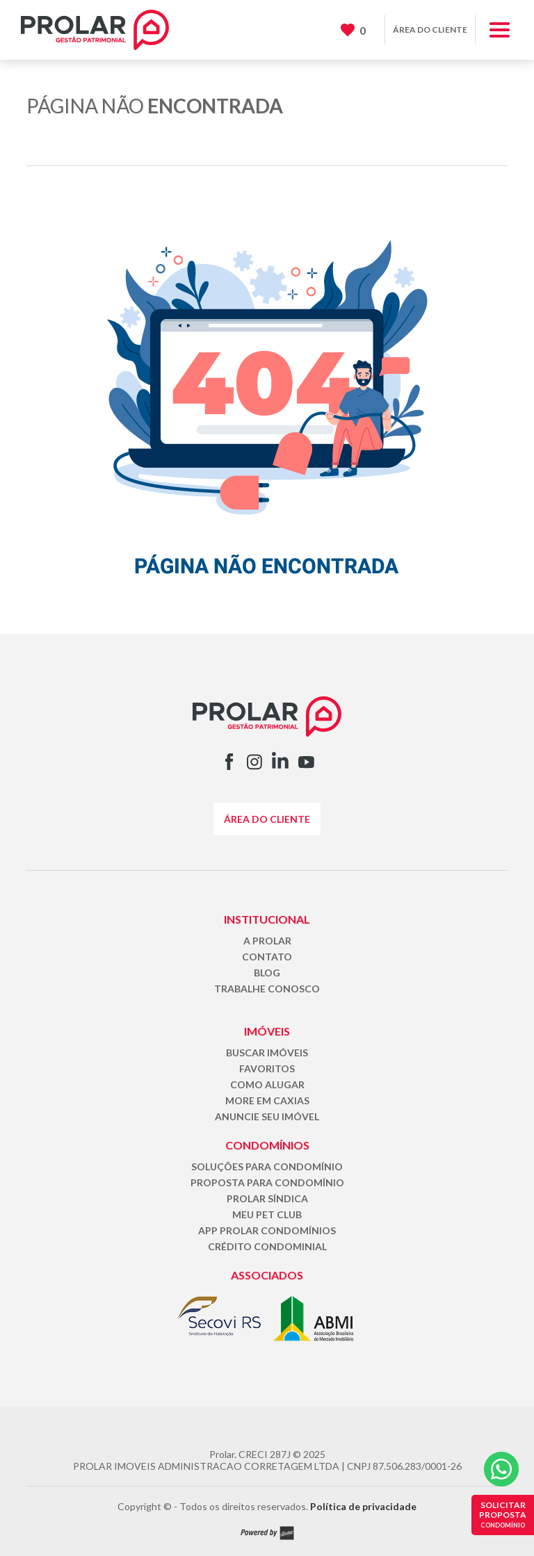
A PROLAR (267, 941)
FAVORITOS (267, 1068)
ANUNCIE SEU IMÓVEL (267, 1116)
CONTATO (267, 957)
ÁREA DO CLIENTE (430, 29)
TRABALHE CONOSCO (267, 988)
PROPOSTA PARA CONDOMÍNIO (267, 1182)
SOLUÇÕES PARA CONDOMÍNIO (267, 1166)
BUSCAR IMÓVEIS (267, 1052)
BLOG (267, 972)
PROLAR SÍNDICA (267, 1198)
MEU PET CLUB (267, 1214)
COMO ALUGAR (267, 1084)
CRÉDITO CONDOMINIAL (267, 1246)
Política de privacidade (363, 1506)
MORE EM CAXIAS (267, 1100)
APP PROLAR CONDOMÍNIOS (267, 1230)
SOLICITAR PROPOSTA (502, 1514)
